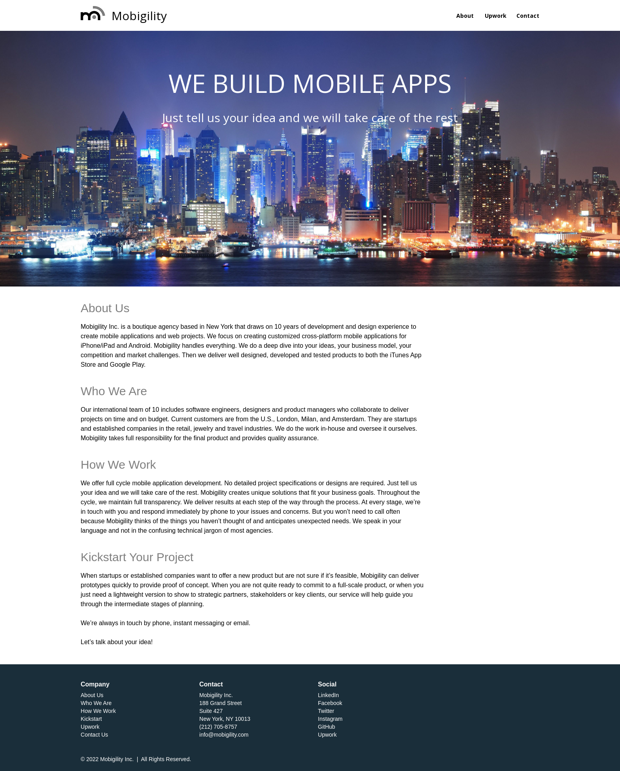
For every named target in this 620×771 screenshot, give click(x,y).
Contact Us (94, 734)
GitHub (326, 727)
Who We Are (96, 703)
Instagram (330, 719)
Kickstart (91, 719)
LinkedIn (328, 695)
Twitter (326, 711)
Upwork (90, 727)
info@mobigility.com (223, 734)
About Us (92, 695)
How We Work (98, 711)
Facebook (330, 703)
